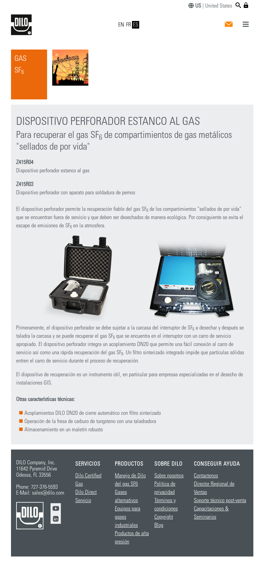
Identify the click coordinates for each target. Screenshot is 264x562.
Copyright (163, 517)
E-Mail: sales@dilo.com (40, 493)
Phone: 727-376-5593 (37, 487)
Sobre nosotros (169, 475)
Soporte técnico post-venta (220, 500)
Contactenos (206, 475)
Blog (158, 525)
